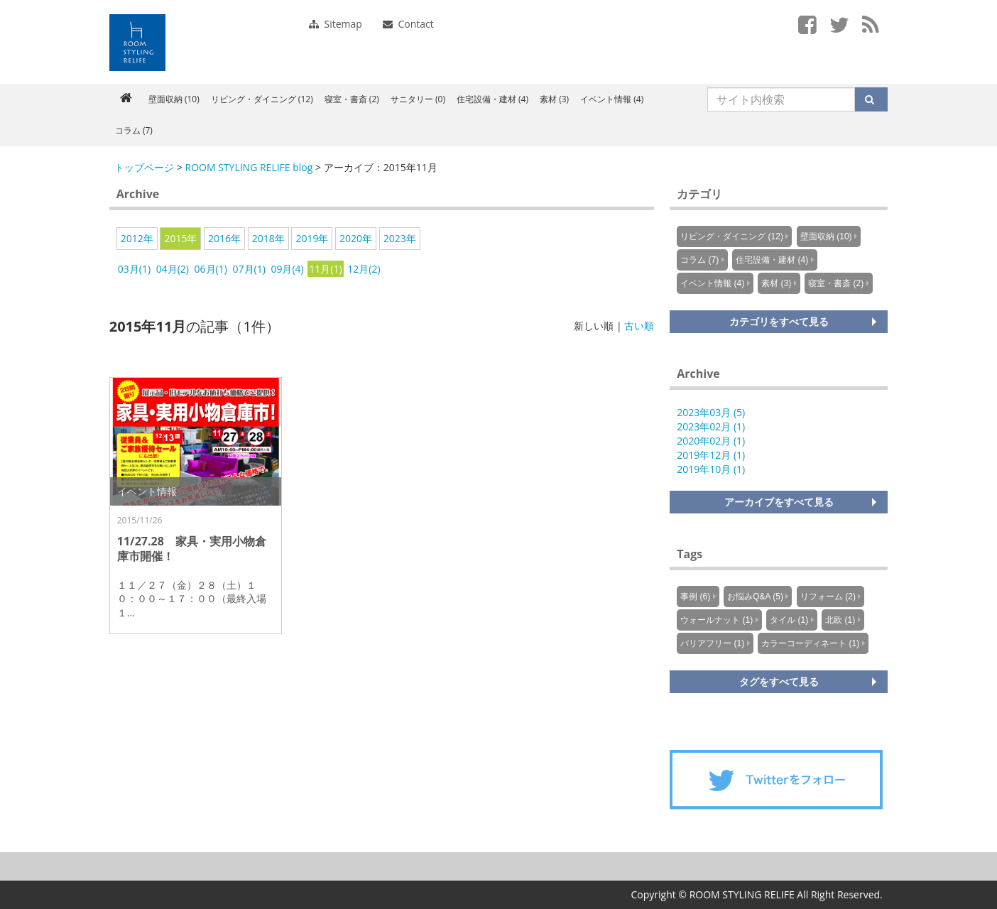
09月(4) (287, 269)
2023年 (399, 238)
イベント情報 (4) (611, 99)
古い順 (639, 325)
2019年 (311, 238)
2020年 (355, 238)
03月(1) (134, 269)
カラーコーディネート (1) (810, 643)
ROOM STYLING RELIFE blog (249, 167)
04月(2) (172, 269)
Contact (408, 24)
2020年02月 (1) (711, 440)
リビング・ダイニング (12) (262, 99)
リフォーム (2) (828, 597)
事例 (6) (695, 597)
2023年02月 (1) (711, 426)
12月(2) (363, 269)
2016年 (224, 238)
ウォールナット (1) (716, 620)
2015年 (180, 238)
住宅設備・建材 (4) (492, 99)
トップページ (144, 167)
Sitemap (335, 24)
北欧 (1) (840, 620)
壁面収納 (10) (174, 99)
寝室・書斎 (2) (352, 99)
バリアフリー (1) (712, 643)
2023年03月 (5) (711, 412)
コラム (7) (134, 130)
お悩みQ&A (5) (755, 597)
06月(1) (211, 269)
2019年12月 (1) (711, 455)
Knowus (137, 42)
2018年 (268, 238)
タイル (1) (789, 620)
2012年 (137, 238)
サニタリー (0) (418, 99)
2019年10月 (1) (711, 469)
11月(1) (325, 269)
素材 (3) (554, 99)
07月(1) (249, 269)
